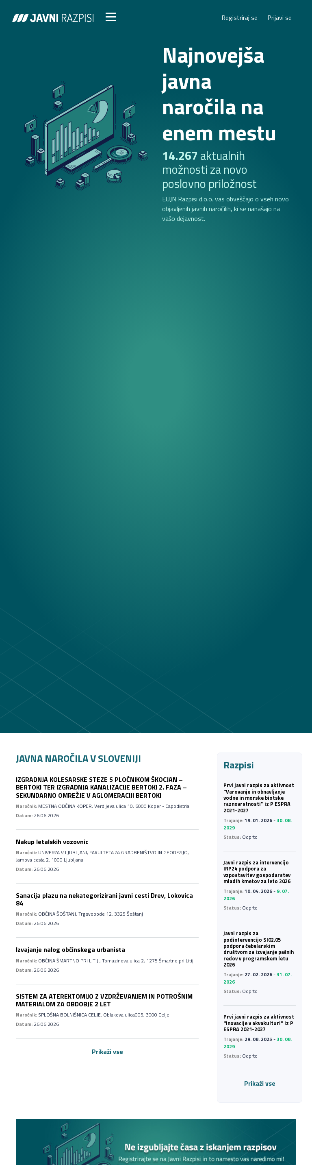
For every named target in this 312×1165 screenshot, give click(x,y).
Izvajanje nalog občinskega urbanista (70, 949)
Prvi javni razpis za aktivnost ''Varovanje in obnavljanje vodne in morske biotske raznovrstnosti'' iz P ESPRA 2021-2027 (258, 797)
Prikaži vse (107, 1051)
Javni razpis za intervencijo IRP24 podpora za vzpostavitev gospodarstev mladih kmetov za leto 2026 (256, 871)
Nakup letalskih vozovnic (52, 841)
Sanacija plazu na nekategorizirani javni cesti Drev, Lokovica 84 (104, 899)
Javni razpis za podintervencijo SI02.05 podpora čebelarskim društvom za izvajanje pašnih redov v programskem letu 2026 (258, 949)
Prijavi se (279, 17)
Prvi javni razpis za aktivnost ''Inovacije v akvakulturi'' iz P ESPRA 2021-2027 (258, 1022)
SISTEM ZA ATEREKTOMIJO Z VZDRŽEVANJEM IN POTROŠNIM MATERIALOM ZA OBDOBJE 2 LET (104, 1000)
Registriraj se (239, 17)
